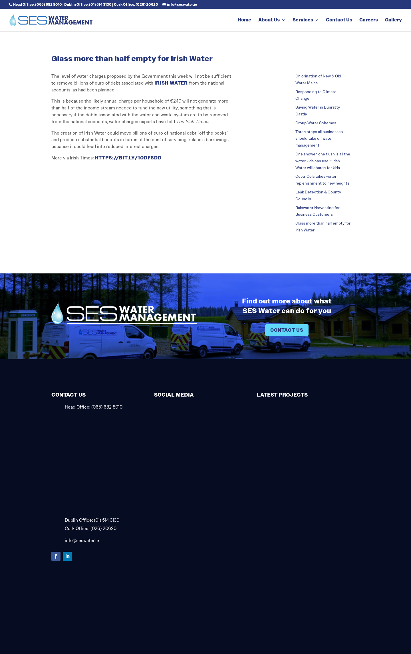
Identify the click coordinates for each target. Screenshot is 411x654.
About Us (269, 20)
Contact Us (339, 20)
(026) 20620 (103, 528)
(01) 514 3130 (106, 520)
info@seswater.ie (82, 540)
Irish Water (171, 83)
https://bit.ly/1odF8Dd (128, 158)
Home (244, 20)
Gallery (393, 20)
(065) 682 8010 (106, 407)
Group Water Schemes (315, 122)
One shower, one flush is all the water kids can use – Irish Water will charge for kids (322, 160)
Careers (368, 20)
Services (303, 20)
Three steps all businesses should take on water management (319, 138)
